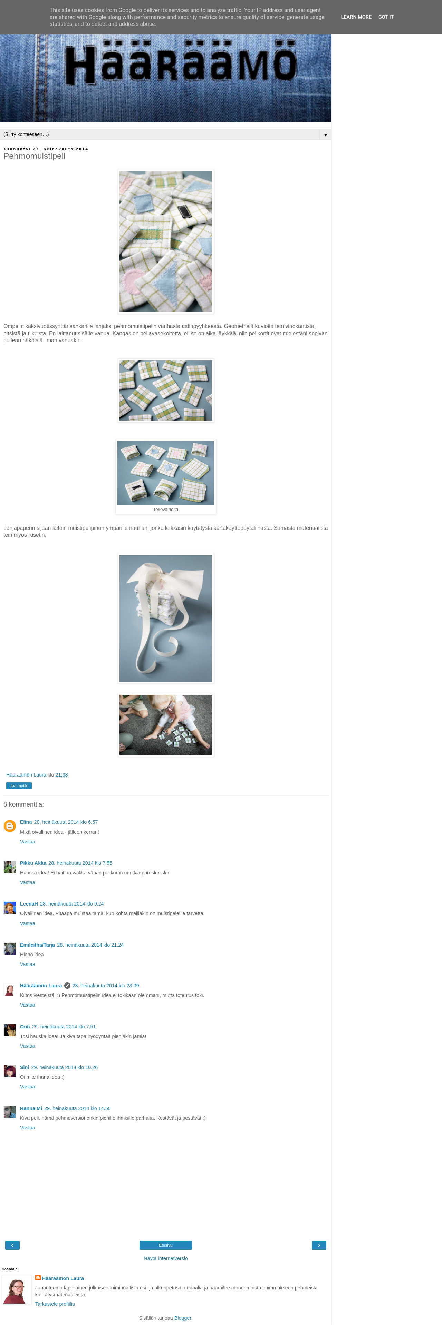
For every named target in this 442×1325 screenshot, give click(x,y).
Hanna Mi (31, 1108)
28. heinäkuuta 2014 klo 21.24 (90, 945)
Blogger (182, 1318)
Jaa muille (19, 785)
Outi (25, 1026)
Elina (26, 822)
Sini (24, 1067)
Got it (386, 17)
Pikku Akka (33, 863)
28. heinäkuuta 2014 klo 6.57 (66, 822)
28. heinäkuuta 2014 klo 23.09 (106, 985)
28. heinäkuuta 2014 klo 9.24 (72, 904)
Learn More (356, 17)
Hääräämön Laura (41, 985)
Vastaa (27, 841)
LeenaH (29, 904)
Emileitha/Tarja (37, 945)
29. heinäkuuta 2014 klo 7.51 (64, 1026)
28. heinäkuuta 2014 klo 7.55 (80, 863)
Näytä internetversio (166, 1258)
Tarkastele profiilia (55, 1304)
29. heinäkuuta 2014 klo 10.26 (64, 1067)
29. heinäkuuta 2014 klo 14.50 (77, 1108)
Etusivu (165, 1245)
